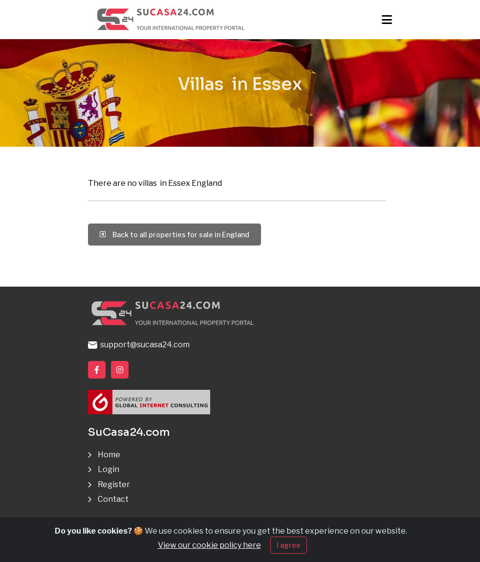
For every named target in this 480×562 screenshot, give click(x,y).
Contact (113, 499)
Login (108, 469)
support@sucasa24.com (139, 344)
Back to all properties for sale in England (174, 234)
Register (114, 484)
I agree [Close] (289, 546)
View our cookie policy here (209, 546)
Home (109, 454)
